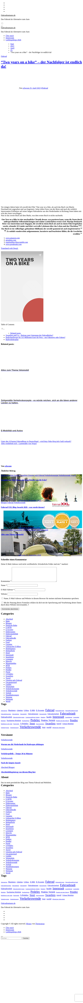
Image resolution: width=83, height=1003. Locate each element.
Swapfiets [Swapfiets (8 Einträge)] (50, 726)
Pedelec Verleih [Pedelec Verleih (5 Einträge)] (48, 723)
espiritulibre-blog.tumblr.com (17, 242)
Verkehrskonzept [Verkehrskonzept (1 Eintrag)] (14, 730)
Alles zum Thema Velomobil (12, 534)
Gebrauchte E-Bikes (13, 649)
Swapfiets (24, 475)
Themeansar (39, 927)
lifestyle (9, 664)
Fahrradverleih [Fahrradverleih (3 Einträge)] (6, 720)
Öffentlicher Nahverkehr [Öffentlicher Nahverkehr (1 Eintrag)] (58, 730)
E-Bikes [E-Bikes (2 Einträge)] (26, 713)
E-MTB (9, 630)
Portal (8, 675)
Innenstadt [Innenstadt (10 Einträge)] (58, 719)
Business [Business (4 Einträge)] (12, 713)
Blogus (28, 927)
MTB (8, 668)
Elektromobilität (7, 475)
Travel (8, 681)
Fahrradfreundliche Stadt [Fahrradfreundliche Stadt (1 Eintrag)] (71, 713)
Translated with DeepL (9, 248)
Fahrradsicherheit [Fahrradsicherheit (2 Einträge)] (53, 717)
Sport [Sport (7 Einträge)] (32, 726)
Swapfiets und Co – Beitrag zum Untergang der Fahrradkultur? (29, 335)
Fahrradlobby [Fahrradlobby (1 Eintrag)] (23, 716)
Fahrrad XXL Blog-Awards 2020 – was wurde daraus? (23, 507)
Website (4, 597)
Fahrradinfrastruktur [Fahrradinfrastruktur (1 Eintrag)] (6, 716)
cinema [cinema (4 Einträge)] (20, 713)
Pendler (10, 530)
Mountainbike (11, 666)
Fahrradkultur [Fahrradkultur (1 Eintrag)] (15, 716)
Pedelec (9, 670)
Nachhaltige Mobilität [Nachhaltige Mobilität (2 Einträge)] (14, 723)
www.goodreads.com (14, 244)
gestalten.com (11, 240)
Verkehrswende (65, 475)
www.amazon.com (13, 238)
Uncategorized (11, 685)
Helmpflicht (10, 654)
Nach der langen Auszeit (10, 766)
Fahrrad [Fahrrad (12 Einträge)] (49, 712)
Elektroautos (10, 635)
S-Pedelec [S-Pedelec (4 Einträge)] (24, 726)
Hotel (8, 656)
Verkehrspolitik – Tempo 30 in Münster (17, 756)
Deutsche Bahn (11, 628)
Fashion (9, 643)
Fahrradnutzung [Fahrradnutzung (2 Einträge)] (33, 717)
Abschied (9, 622)
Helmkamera (10, 651)
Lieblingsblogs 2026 (13, 40)
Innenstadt (10, 658)
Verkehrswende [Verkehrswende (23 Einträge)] (30, 730)
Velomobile (18, 530)
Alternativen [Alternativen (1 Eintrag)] (4, 713)
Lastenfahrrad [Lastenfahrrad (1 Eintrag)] (68, 720)
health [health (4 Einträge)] (49, 720)
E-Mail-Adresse (7, 592)
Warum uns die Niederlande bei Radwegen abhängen (22, 747)
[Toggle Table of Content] (2, 329)
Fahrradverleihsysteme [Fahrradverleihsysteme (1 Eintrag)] (18, 720)
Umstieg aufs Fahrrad (36, 475)
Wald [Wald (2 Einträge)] (44, 730)
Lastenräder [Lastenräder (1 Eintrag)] (76, 720)
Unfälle (8, 687)
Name (4, 588)
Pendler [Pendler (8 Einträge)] (74, 723)
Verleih (73, 475)
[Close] (2, 939)
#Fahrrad (44, 88)
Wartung (9, 700)
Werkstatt (9, 702)
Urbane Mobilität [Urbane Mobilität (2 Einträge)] (68, 726)
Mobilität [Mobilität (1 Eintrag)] (3, 723)
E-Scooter (9, 632)
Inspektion (10, 660)
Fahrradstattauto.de (8, 15)
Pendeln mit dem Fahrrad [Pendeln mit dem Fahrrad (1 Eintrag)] (62, 723)
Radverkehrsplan (12, 340)
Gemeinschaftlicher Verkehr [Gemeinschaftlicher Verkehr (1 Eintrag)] (32, 720)
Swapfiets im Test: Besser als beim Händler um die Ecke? (24, 480)
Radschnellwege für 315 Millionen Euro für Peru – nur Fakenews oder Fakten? (35, 337)
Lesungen (9, 662)
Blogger (4, 503)
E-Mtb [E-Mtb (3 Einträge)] (32, 713)
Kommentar (6, 584)
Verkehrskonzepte (52, 475)
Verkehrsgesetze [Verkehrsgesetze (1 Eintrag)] (5, 730)
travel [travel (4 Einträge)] (59, 726)
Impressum (10, 38)
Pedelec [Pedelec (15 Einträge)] (35, 723)
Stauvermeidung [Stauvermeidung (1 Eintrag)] (40, 726)
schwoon (26, 88)
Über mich (10, 36)
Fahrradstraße (11, 641)
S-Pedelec (9, 677)
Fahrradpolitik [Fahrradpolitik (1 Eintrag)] (43, 716)
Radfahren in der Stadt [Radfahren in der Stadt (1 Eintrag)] (6, 726)
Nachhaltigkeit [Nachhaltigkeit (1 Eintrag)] (25, 723)
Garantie (9, 647)
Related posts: (15, 333)
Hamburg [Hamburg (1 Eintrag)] (43, 720)
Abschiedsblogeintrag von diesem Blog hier (18, 775)
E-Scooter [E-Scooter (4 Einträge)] (40, 713)
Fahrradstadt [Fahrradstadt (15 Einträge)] (67, 716)
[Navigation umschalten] (2, 26)
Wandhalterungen (12, 698)
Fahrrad (4, 56)
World (8, 704)
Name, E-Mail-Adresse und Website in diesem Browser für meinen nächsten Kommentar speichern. (41, 601)
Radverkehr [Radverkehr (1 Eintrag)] (16, 726)
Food (8, 645)
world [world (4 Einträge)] (48, 730)
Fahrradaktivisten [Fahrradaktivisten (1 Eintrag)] (59, 713)
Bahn (8, 624)
